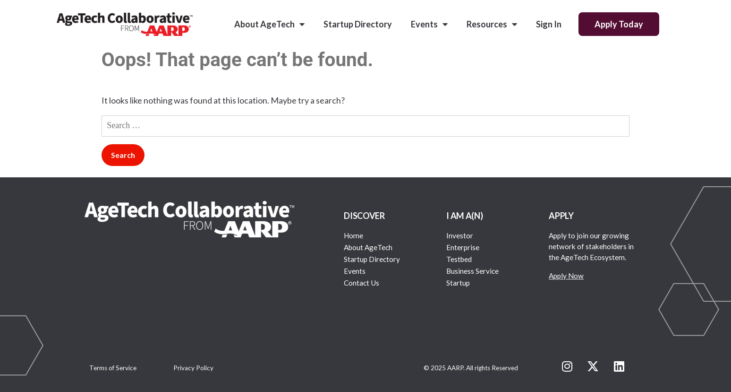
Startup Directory (357, 24)
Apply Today (619, 24)
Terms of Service (112, 368)
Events (429, 24)
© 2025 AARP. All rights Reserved (471, 368)
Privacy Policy (193, 368)
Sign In (548, 24)
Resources (492, 24)
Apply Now (566, 275)
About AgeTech (269, 24)
